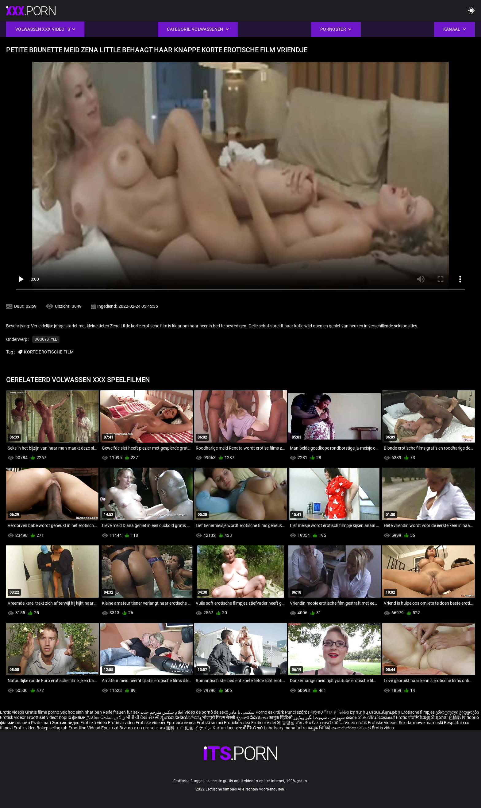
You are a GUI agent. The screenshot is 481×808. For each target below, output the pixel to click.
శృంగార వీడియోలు (252, 717)
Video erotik (356, 722)
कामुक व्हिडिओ (281, 717)
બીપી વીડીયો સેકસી (143, 717)
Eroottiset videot (43, 717)
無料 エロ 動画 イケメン (189, 727)
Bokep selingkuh (52, 727)
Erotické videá (237, 722)
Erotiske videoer (151, 722)
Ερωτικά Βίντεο (117, 727)
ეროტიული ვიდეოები (457, 712)
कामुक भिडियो (319, 727)
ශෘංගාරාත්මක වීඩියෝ (351, 727)
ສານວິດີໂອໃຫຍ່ (250, 727)
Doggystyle (46, 339)
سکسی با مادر (242, 712)
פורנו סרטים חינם (149, 727)
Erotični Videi (264, 722)
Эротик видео (66, 722)
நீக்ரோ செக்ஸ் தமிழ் (106, 717)
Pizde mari (41, 722)
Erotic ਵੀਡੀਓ (408, 717)
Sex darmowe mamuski (421, 722)
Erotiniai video (122, 722)
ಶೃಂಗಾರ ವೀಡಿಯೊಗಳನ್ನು (181, 717)
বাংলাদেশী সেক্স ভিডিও (329, 712)
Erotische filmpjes (418, 712)
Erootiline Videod (84, 727)
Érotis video (383, 727)
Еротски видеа (182, 722)
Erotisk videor (13, 717)
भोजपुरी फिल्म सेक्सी (218, 717)
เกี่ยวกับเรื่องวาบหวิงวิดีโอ (320, 722)
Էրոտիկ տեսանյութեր (375, 712)
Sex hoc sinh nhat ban (81, 712)
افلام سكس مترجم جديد (161, 712)
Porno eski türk (270, 712)
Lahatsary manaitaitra (286, 727)
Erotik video (25, 727)
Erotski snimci (210, 722)
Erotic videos (12, 712)
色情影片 (457, 717)
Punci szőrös (297, 712)
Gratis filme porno (42, 712)
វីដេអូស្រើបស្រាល (434, 717)
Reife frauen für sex (121, 712)
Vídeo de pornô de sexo (206, 712)
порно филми (72, 717)
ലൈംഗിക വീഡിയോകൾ (371, 717)
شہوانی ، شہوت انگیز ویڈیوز (319, 717)
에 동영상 (286, 722)
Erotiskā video (94, 722)
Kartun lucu (224, 727)
